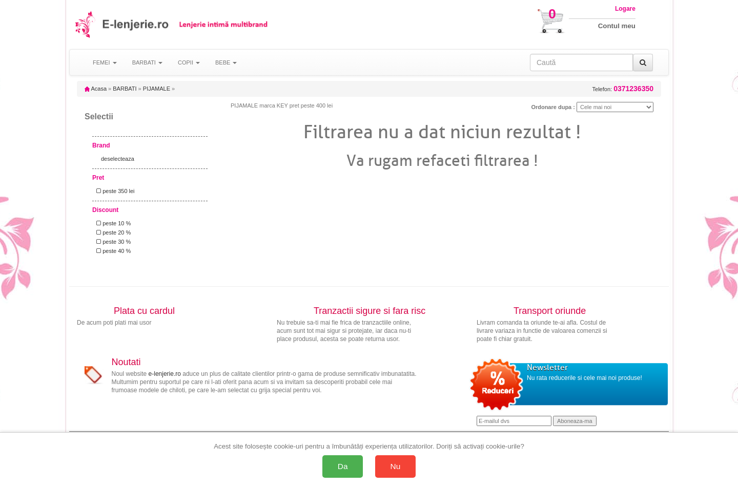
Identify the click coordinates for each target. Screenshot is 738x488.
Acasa (96, 89)
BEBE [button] (226, 62)
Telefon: (622, 89)
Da (343, 466)
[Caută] (643, 62)
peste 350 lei (114, 191)
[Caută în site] (581, 62)
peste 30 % (112, 242)
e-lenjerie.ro (165, 373)
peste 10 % (112, 223)
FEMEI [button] (105, 62)
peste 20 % (112, 232)
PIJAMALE (156, 89)
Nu (396, 466)
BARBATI (124, 89)
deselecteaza (117, 159)
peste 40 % (112, 251)
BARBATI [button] (147, 62)
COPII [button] (189, 62)
